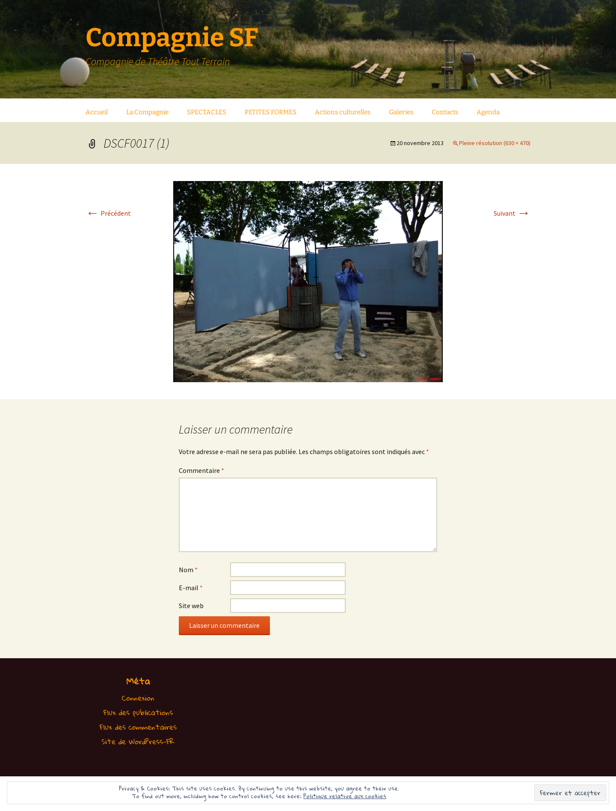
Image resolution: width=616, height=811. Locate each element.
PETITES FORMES (270, 112)
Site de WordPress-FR (138, 741)
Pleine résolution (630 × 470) (494, 143)
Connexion (137, 697)
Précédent (108, 213)
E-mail (191, 587)
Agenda (488, 112)
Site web (191, 605)
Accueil (97, 112)
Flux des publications (138, 712)
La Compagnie (147, 112)
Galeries (401, 112)
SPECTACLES (206, 112)
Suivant (512, 213)
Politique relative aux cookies (344, 796)
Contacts (445, 112)
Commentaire (201, 470)
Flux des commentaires (138, 727)
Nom (188, 569)
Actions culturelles (342, 112)
